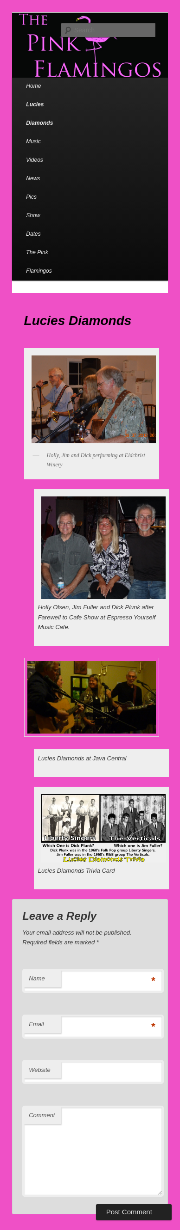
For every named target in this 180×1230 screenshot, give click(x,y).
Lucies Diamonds (39, 113)
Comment (42, 1115)
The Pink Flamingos (38, 261)
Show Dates (33, 224)
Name (37, 978)
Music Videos (34, 150)
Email (36, 1024)
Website (40, 1069)
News (33, 178)
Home (33, 86)
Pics (31, 197)
